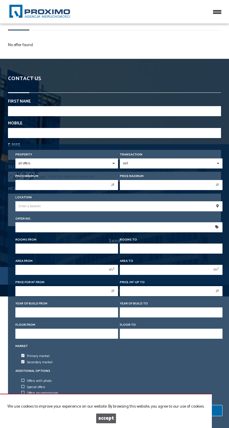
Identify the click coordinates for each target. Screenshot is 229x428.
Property (23, 155)
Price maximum (131, 176)
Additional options (32, 371)
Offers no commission (39, 393)
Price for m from (29, 282)
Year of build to (134, 303)
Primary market (35, 356)
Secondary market (37, 362)
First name (19, 102)
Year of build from (31, 303)
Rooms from (25, 240)
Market (21, 346)
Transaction (131, 155)
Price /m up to (132, 282)
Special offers (33, 387)
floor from (25, 325)
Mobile (15, 124)
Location (23, 197)
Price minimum (26, 176)
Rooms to (128, 240)
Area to (126, 261)
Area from (24, 261)
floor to (128, 325)
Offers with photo (36, 381)
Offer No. (23, 219)
